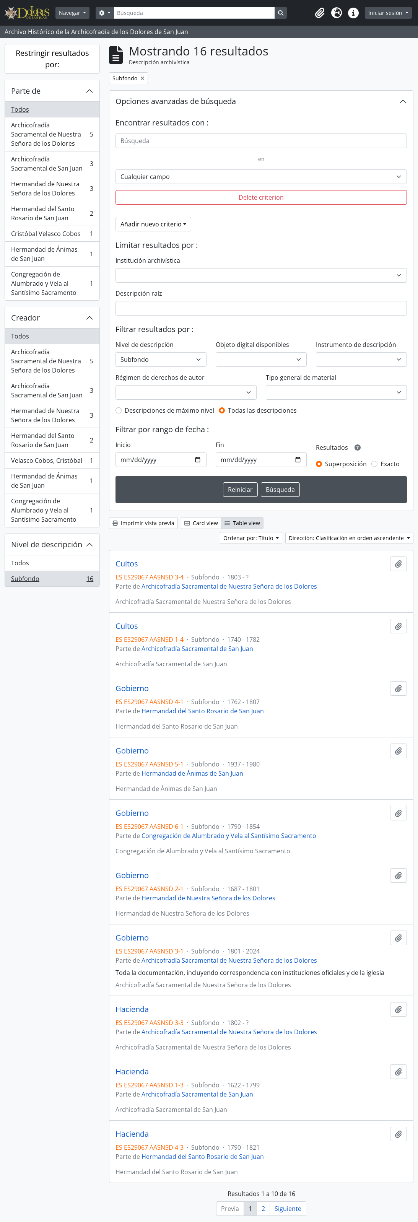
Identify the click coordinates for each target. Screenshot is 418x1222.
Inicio (123, 445)
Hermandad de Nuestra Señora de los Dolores (52, 188)
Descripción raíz (138, 293)
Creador (25, 317)
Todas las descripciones (262, 410)
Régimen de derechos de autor (160, 377)
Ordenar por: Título (249, 538)
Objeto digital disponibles (252, 344)
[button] (319, 13)
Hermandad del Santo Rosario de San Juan (52, 213)
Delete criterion (261, 197)
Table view (242, 523)
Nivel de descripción (46, 544)
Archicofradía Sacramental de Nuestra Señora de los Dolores (52, 134)
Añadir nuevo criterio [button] (151, 224)
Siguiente (288, 1208)
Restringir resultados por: (52, 59)
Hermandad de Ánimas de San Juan (52, 254)
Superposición (346, 464)
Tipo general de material (301, 377)
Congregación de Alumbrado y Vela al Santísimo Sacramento (52, 283)
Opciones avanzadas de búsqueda (175, 101)
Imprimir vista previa (143, 523)
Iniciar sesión (386, 12)
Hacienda (132, 1009)
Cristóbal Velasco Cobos (52, 235)
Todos (20, 109)
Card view (201, 523)
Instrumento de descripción (356, 344)
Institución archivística (147, 260)
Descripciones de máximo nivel (169, 410)
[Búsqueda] (194, 13)
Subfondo (52, 580)
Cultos (126, 563)
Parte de (26, 91)
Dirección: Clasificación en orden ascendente (347, 538)
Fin (220, 445)
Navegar (70, 12)
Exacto (390, 464)
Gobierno (132, 688)
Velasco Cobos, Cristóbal (52, 462)
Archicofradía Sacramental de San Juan (52, 163)
